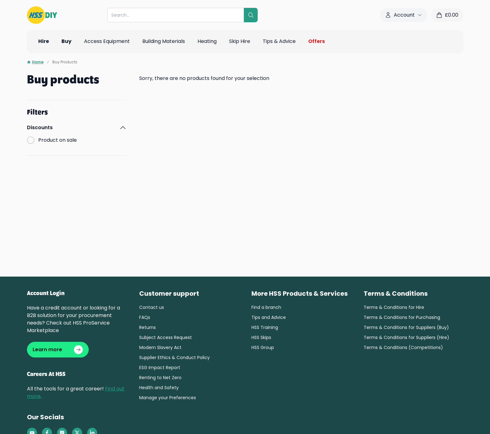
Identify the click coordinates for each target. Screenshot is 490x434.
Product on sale (57, 140)
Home (35, 62)
